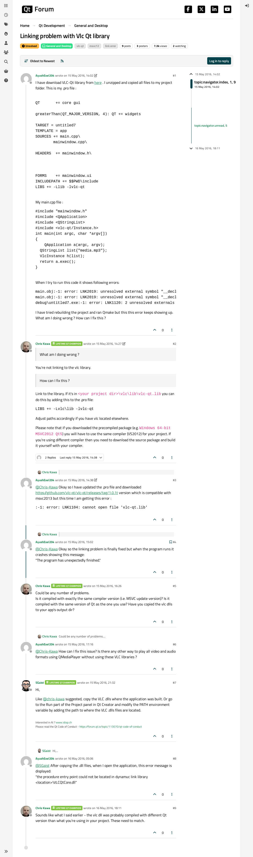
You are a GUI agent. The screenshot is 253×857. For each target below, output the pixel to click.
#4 (174, 542)
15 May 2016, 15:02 (80, 542)
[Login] (247, 5)
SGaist (40, 682)
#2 (174, 343)
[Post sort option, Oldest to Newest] (39, 60)
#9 (174, 808)
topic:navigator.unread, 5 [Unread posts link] (210, 125)
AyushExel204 (45, 75)
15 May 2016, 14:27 (108, 343)
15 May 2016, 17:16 (80, 644)
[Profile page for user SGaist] (26, 685)
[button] (6, 851)
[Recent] (6, 15)
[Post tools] (172, 330)
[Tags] (6, 24)
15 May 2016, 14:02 (80, 75)
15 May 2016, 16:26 (108, 585)
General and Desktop (56, 46)
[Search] (6, 61)
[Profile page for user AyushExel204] (26, 78)
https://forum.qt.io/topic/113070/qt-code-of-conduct (110, 726)
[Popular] (6, 33)
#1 (174, 75)
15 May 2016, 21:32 (102, 682)
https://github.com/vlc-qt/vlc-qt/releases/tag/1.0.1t (77, 492)
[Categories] (6, 5)
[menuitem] (247, 5)
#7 (174, 682)
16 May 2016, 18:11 (108, 808)
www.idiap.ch (64, 722)
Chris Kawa (43, 343)
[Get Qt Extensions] (6, 71)
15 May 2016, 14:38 (80, 480)
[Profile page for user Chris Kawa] (26, 346)
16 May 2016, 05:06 (80, 758)
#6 (174, 644)
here (98, 82)
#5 (174, 585)
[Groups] (6, 52)
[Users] (6, 43)
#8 (174, 758)
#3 (174, 480)
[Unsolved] (6, 80)
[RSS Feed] (62, 60)
